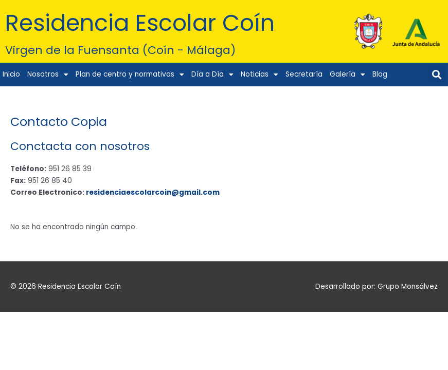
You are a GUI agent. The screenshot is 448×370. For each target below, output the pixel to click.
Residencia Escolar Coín (152, 22)
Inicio (11, 74)
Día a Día (212, 75)
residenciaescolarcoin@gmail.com (153, 192)
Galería (347, 75)
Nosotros (47, 75)
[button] (436, 74)
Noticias (259, 75)
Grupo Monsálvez (408, 286)
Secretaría (303, 74)
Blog (379, 74)
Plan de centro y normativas (130, 75)
